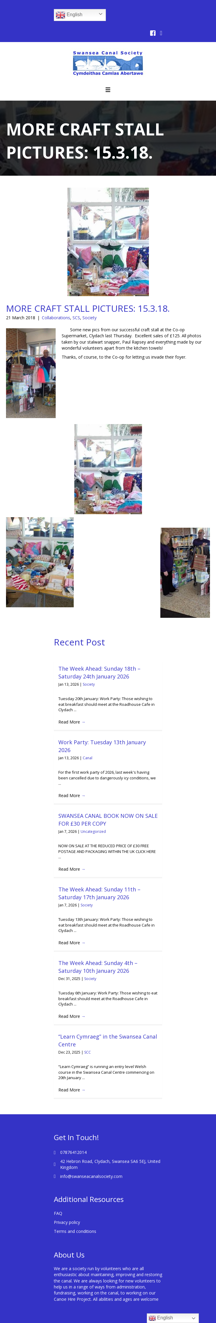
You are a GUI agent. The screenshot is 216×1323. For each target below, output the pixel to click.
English (69, 15)
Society (89, 317)
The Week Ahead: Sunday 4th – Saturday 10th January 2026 (97, 953)
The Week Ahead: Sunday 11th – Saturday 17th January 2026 (99, 879)
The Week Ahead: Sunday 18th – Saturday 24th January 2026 (99, 672)
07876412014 (73, 1139)
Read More (71, 722)
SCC (87, 1039)
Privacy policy (67, 1209)
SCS (76, 317)
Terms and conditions (75, 1218)
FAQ (58, 1200)
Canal (87, 757)
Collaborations (56, 317)
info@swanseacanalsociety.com (91, 1163)
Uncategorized (93, 818)
